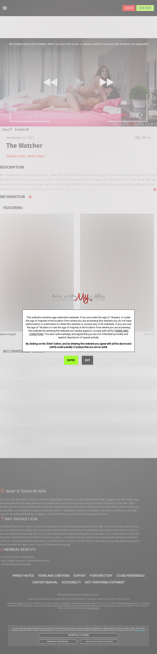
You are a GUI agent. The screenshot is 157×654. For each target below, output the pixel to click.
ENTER (71, 360)
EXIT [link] (87, 360)
